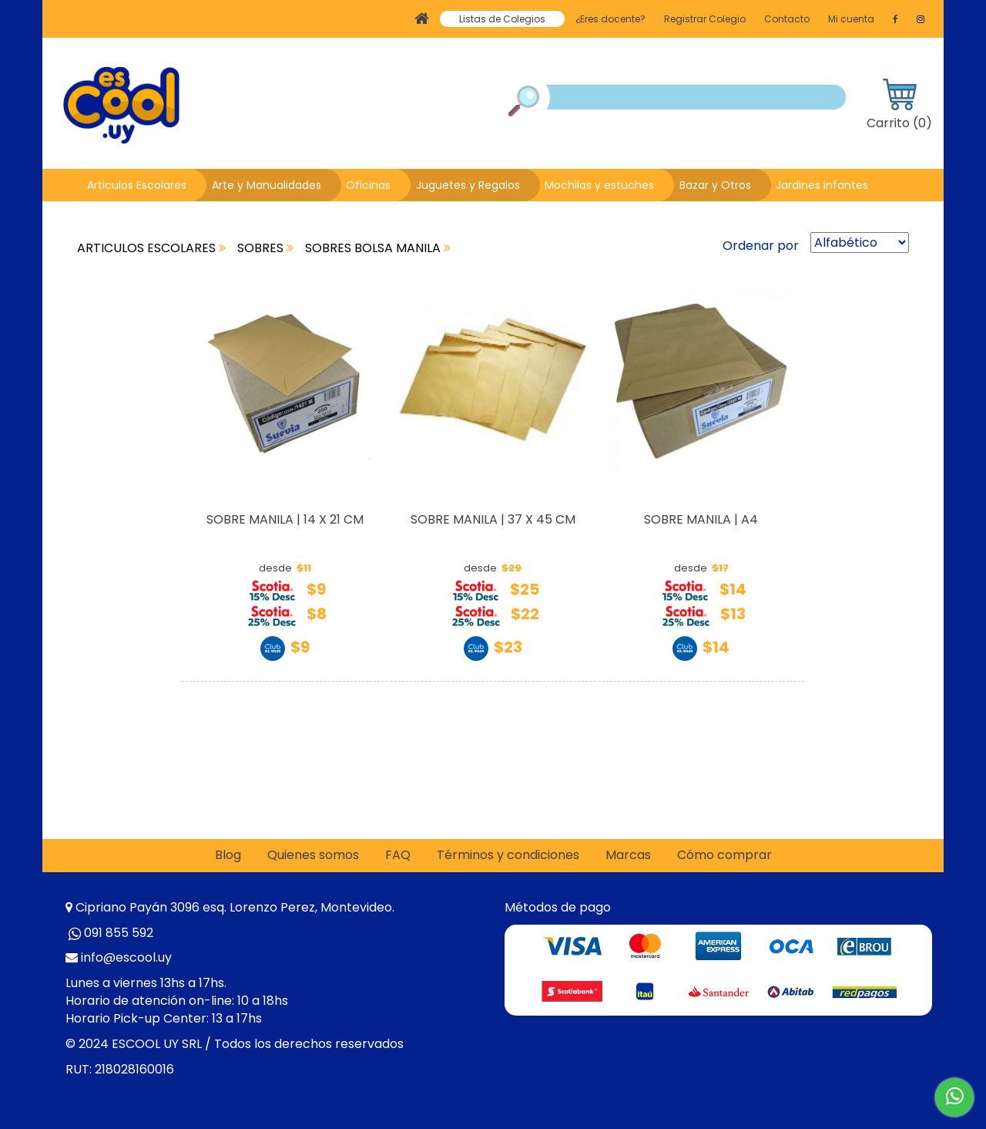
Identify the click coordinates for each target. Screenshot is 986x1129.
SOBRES (265, 248)
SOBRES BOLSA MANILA (378, 248)
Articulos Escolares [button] (136, 185)
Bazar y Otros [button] (715, 185)
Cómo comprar (724, 855)
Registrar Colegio (705, 18)
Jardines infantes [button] (822, 185)
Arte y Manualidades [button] (266, 185)
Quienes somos (313, 855)
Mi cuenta (851, 18)
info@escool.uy (126, 957)
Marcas (628, 855)
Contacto (787, 18)
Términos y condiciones (508, 855)
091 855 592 (118, 933)
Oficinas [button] (368, 185)
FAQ (398, 855)
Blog (228, 855)
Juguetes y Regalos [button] (468, 185)
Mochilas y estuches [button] (599, 185)
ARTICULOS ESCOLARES (151, 248)
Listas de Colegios (502, 18)
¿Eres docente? (610, 18)
